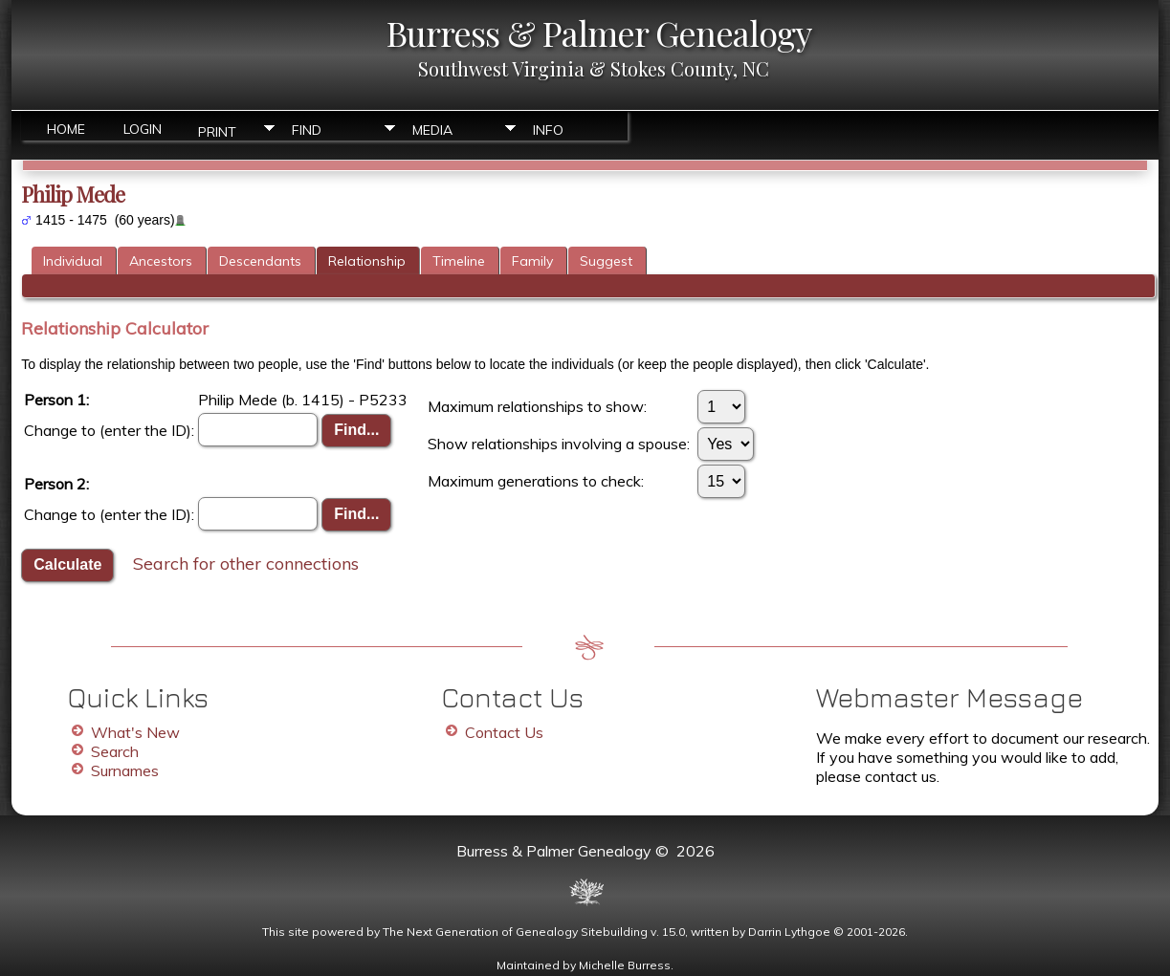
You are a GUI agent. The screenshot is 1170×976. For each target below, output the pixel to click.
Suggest (606, 261)
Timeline (458, 261)
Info (548, 130)
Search (115, 751)
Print (217, 130)
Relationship (367, 261)
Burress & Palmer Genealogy (598, 32)
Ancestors (160, 261)
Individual (72, 261)
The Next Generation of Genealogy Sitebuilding (515, 931)
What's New (135, 732)
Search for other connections (246, 563)
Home (66, 129)
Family (532, 261)
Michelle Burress (625, 965)
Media (432, 130)
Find (306, 130)
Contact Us (504, 732)
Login (142, 129)
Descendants (260, 261)
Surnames (125, 770)
